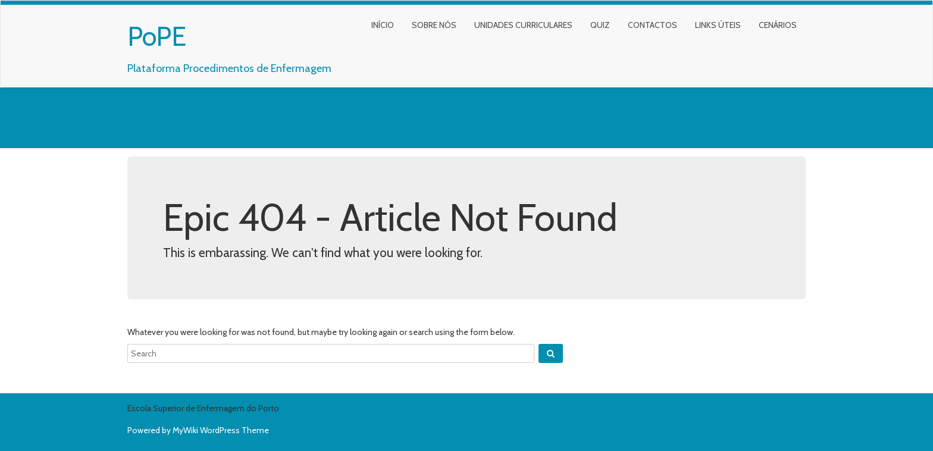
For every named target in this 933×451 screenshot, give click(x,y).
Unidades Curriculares (523, 25)
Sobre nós (434, 25)
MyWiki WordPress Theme (221, 430)
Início (382, 25)
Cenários (778, 25)
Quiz (600, 25)
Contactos (652, 25)
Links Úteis (718, 25)
